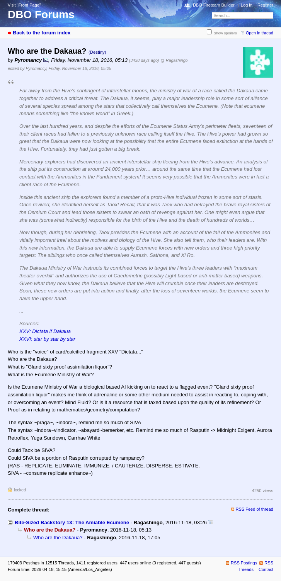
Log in (246, 5)
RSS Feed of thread (255, 509)
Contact (266, 569)
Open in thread (259, 33)
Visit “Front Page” (24, 5)
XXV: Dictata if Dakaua (45, 331)
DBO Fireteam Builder (214, 5)
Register (265, 5)
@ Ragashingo (173, 60)
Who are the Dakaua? (58, 537)
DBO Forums (41, 14)
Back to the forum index (41, 33)
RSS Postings (244, 563)
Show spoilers (225, 33)
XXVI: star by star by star (47, 339)
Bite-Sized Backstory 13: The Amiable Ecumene (72, 522)
